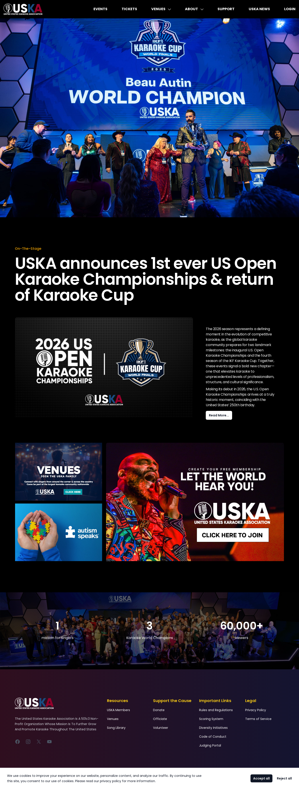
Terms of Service (258, 719)
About (194, 9)
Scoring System (211, 719)
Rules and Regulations (216, 710)
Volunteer (160, 727)
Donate (159, 710)
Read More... (219, 415)
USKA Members (118, 710)
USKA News (259, 9)
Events (100, 9)
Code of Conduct (212, 736)
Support (226, 9)
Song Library (116, 727)
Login (289, 9)
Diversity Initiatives (213, 727)
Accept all (261, 778)
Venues (161, 9)
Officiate (160, 719)
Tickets (129, 9)
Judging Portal (210, 745)
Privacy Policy (255, 710)
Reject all (284, 778)
